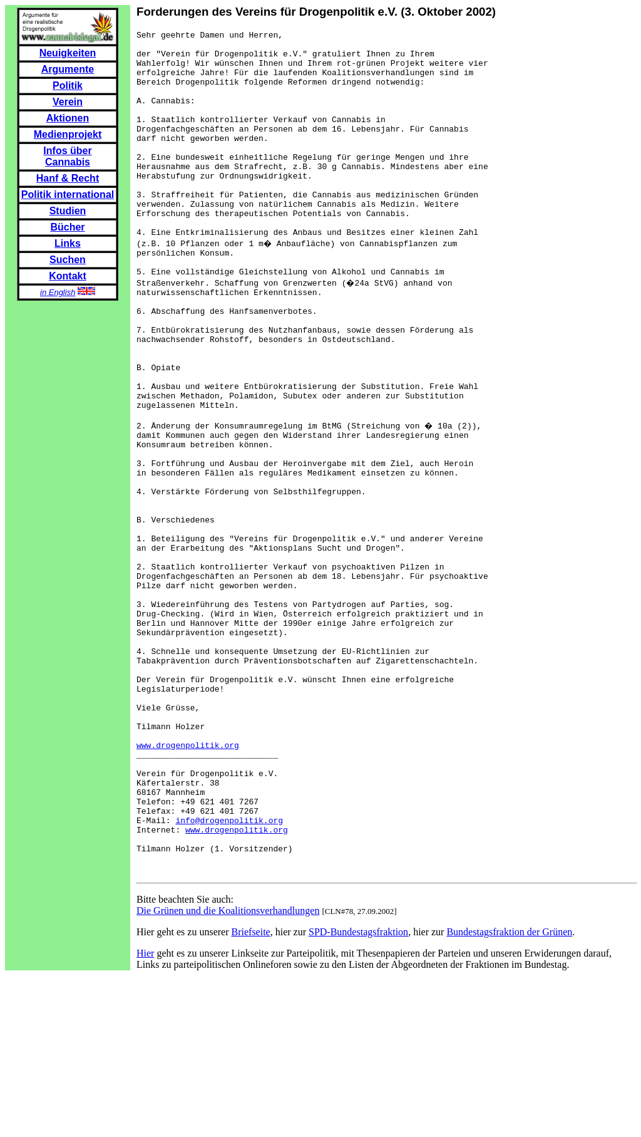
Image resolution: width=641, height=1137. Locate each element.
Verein (68, 101)
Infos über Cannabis (67, 156)
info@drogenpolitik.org (229, 972)
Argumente (67, 69)
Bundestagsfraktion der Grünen (509, 1093)
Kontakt (67, 276)
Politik (68, 85)
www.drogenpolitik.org (187, 882)
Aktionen (67, 118)
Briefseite (251, 1093)
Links (67, 243)
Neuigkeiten (67, 53)
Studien (67, 210)
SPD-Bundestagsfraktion (358, 1093)
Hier (145, 1114)
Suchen (67, 259)
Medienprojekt (67, 134)
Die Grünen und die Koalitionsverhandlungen (227, 1072)
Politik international (67, 194)
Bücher (67, 227)
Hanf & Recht (67, 178)
